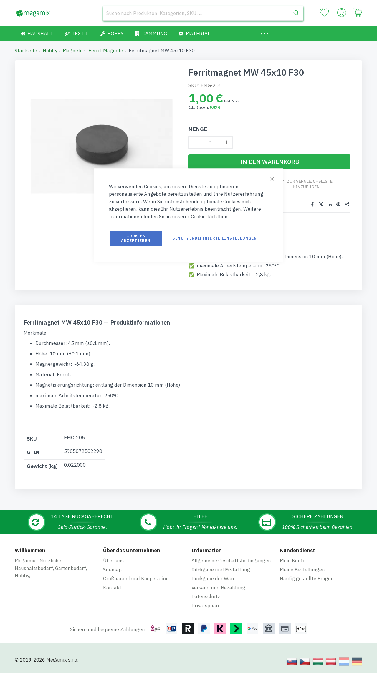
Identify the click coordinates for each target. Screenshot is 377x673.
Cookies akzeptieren (136, 238)
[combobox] (203, 13)
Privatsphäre (206, 605)
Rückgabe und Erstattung (220, 569)
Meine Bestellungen (302, 569)
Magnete (73, 50)
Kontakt (112, 587)
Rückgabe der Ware (213, 578)
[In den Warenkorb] (269, 161)
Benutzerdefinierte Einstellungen (214, 238)
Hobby (50, 50)
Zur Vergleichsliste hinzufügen (310, 184)
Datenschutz (205, 596)
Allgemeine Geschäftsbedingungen (231, 560)
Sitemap (112, 569)
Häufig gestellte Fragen (307, 578)
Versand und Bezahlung (218, 587)
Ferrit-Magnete (105, 50)
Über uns (113, 560)
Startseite (26, 50)
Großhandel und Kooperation (136, 578)
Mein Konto (292, 560)
